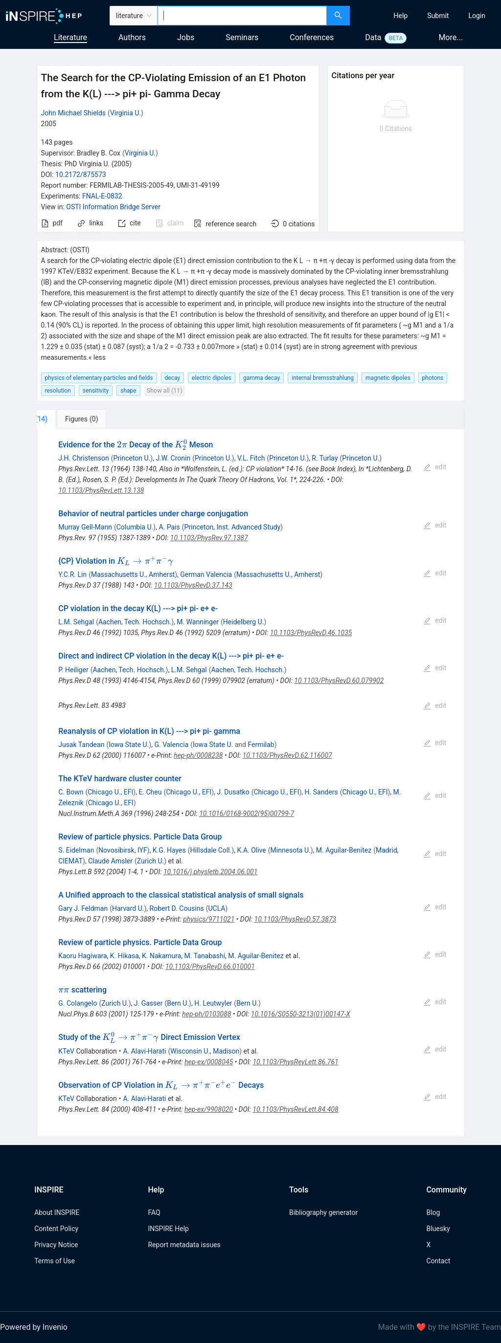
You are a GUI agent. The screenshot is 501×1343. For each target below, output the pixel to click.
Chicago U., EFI (110, 792)
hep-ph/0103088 (206, 1014)
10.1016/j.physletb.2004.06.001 (210, 872)
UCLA (216, 908)
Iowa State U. (129, 745)
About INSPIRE (56, 1212)
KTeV (66, 1051)
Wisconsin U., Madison (204, 1051)
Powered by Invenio (34, 1327)
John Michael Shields (73, 113)
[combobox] (242, 15)
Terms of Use (54, 1261)
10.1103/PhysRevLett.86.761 (295, 1062)
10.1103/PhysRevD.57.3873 (295, 919)
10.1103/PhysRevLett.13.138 (101, 490)
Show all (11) (164, 390)
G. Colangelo (77, 1003)
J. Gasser (148, 1003)
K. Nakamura (161, 956)
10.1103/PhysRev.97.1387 (209, 538)
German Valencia (206, 574)
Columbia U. (135, 527)
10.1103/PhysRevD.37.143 (193, 585)
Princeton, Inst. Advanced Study (232, 527)
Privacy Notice (56, 1245)
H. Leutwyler (213, 1003)
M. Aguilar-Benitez (343, 850)
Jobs (185, 37)
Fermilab (261, 745)
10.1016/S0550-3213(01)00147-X (300, 1014)
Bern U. (178, 1003)
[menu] (426, 15)
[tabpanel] (251, 783)
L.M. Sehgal (76, 622)
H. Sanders (321, 792)
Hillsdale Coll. (210, 850)
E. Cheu (149, 792)
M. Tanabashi (204, 956)
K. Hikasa (124, 956)
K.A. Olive (251, 850)
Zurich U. (150, 861)
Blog (433, 1212)
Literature (70, 37)
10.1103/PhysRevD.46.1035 (311, 633)
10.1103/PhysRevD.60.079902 (339, 680)
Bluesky (438, 1229)
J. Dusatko (233, 792)
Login (476, 16)
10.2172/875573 (80, 174)
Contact (438, 1261)
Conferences (312, 37)
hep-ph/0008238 (198, 755)
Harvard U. (128, 908)
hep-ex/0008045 (208, 1062)
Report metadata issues (184, 1245)
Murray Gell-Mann (85, 527)
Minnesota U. (291, 850)
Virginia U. (125, 113)
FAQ (154, 1212)
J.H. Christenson (83, 458)
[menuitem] (401, 15)
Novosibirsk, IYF (122, 850)
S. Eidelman (76, 850)
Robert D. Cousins (177, 908)
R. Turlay (325, 458)
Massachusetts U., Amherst (133, 574)
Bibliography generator (323, 1212)
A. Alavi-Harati (144, 1051)
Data (373, 37)
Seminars (242, 37)
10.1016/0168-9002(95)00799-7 (246, 813)
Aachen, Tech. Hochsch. (134, 622)
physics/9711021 (208, 919)
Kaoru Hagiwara (82, 956)
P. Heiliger (73, 670)
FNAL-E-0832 (102, 196)
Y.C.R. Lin (72, 574)
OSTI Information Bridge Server (113, 207)
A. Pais (169, 527)
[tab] (69, 419)
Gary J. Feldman (83, 908)
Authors (132, 37)
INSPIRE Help (168, 1229)
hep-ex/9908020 (208, 1109)
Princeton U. (131, 458)
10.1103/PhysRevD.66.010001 (210, 966)
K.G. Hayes (169, 850)
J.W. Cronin (173, 458)
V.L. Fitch (251, 458)
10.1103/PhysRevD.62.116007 (287, 755)
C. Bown (70, 792)
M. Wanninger (198, 622)
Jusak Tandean (81, 745)
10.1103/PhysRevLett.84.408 (295, 1109)
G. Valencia (171, 745)
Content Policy (56, 1229)
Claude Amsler (110, 861)
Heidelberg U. (243, 622)
